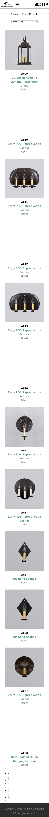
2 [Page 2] (8, 777)
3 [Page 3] (8, 780)
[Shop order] (24, 21)
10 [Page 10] (9, 797)
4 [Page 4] (8, 783)
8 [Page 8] (8, 790)
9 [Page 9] (8, 794)
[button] (17, 4)
